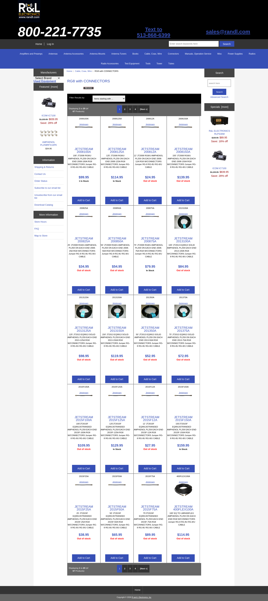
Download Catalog (43, 204)
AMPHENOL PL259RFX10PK (49, 138)
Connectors (173, 54)
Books (135, 54)
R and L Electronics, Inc (141, 597)
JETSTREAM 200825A (84, 240)
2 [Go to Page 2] (124, 109)
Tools (148, 63)
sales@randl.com (228, 32)
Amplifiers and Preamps (31, 54)
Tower (159, 63)
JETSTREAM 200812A (150, 150)
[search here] (219, 83)
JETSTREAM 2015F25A (84, 508)
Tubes (171, 63)
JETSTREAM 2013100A (183, 240)
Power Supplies (235, 54)
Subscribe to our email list (47, 188)
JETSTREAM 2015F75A (150, 508)
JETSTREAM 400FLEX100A (183, 508)
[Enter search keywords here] (193, 44)
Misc (219, 54)
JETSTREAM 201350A (150, 329)
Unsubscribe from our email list (48, 196)
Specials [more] (219, 106)
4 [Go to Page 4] (135, 109)
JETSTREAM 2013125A (84, 329)
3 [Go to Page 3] (130, 109)
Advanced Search (219, 97)
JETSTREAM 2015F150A (183, 418)
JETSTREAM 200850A (117, 240)
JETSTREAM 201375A (183, 329)
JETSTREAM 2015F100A (84, 418)
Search (219, 72)
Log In (50, 44)
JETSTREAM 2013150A (117, 329)
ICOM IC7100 (49, 106)
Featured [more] (48, 86)
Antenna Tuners (118, 54)
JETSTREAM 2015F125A (117, 418)
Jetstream (83, 124)
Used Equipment (45, 81)
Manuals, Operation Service (198, 54)
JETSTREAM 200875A (150, 240)
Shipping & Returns (44, 167)
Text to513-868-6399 (153, 32)
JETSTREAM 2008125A (117, 150)
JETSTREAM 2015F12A (150, 418)
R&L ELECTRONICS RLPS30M (219, 125)
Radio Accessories (110, 63)
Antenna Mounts (97, 54)
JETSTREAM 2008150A (183, 150)
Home (38, 44)
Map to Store (40, 235)
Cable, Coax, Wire (83, 71)
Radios (252, 54)
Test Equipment (132, 63)
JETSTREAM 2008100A (84, 150)
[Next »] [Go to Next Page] (143, 109)
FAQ (36, 228)
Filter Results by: (77, 97)
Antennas (53, 54)
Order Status (40, 181)
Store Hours (40, 221)
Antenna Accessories (74, 54)
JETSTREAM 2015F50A (117, 508)
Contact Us (40, 174)
